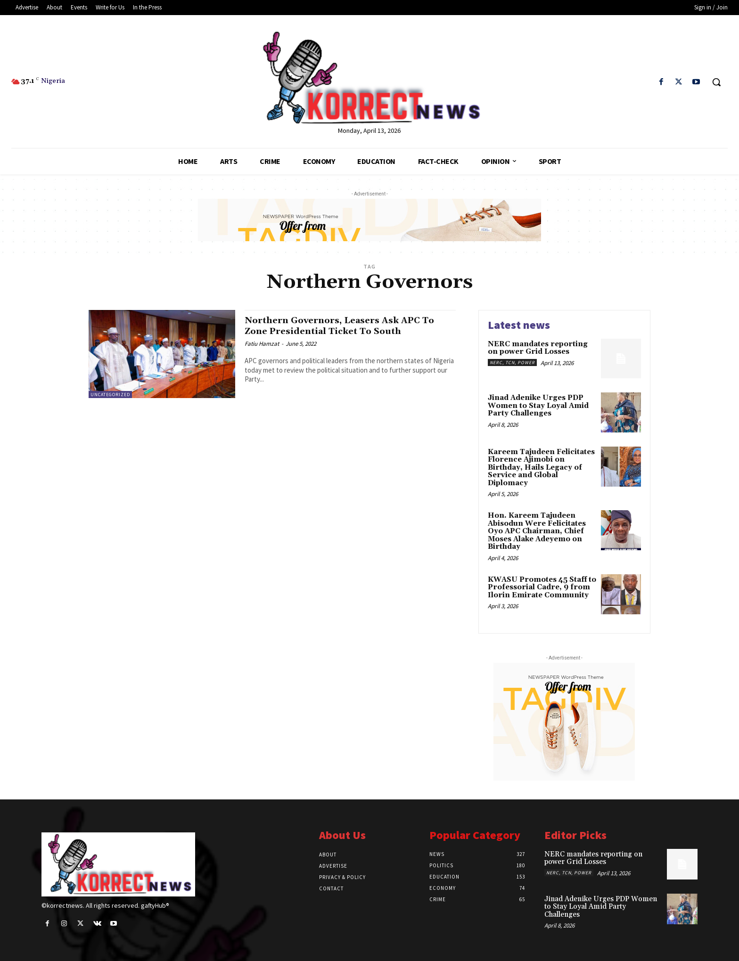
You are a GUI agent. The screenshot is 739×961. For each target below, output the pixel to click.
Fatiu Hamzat (262, 344)
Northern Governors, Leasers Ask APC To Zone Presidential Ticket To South (350, 325)
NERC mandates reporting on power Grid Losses (538, 348)
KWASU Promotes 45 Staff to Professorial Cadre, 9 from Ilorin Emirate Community (542, 587)
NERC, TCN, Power (512, 362)
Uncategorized (110, 394)
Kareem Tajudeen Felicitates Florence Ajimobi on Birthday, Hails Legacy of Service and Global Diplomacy (541, 468)
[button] (716, 82)
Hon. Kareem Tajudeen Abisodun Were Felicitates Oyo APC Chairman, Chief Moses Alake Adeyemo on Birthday (537, 531)
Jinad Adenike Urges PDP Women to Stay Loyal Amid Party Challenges (538, 405)
